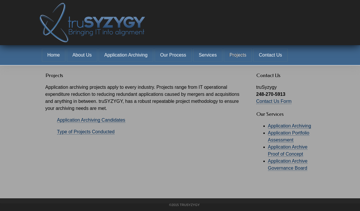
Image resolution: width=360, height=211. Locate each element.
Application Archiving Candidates (91, 120)
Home (53, 54)
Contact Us (270, 54)
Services (208, 54)
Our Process (173, 54)
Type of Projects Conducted (86, 131)
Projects (237, 54)
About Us (82, 54)
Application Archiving (126, 54)
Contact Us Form (274, 101)
